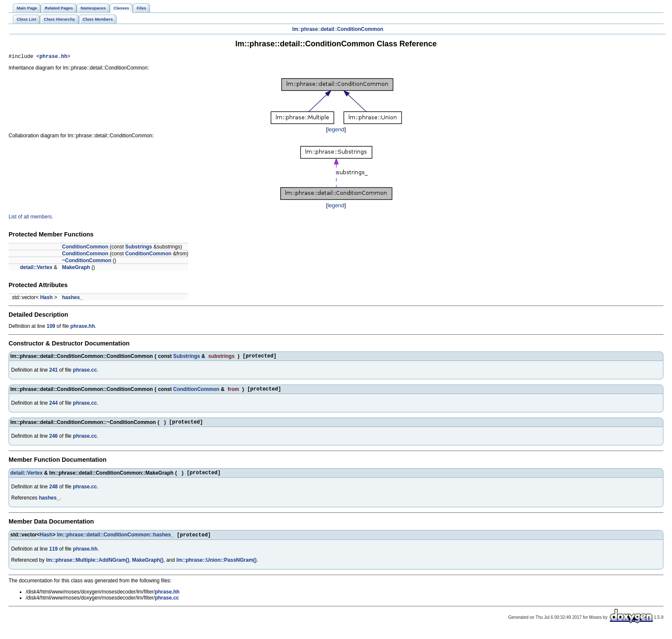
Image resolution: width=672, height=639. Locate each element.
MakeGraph (76, 269)
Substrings (138, 248)
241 (53, 372)
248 (53, 493)
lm (295, 29)
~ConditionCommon (86, 262)
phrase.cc (85, 372)
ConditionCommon (360, 29)
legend (335, 130)
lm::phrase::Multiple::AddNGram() (87, 567)
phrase (309, 29)
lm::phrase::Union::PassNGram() (216, 567)
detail (327, 29)
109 (51, 327)
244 (53, 407)
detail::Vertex (36, 269)
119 (53, 556)
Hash (46, 299)
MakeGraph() (147, 567)
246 (53, 441)
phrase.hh (53, 57)
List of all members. (31, 218)
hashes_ (72, 299)
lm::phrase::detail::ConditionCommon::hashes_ (115, 542)
